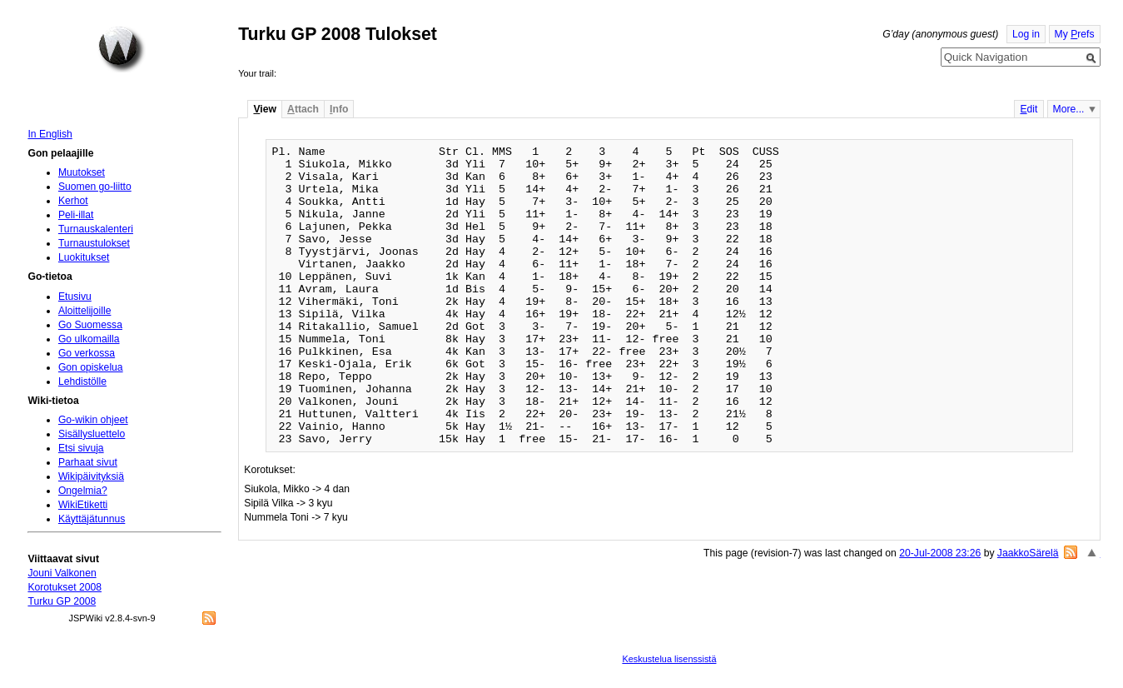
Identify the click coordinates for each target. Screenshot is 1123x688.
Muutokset (81, 172)
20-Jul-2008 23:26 (940, 553)
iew (264, 109)
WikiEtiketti (82, 505)
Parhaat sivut (87, 462)
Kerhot (73, 201)
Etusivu (75, 296)
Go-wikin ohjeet (93, 420)
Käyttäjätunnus (91, 519)
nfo (339, 109)
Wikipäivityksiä (91, 476)
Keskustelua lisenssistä (669, 659)
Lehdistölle (82, 381)
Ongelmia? (82, 490)
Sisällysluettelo (91, 434)
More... (1069, 109)
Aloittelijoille (85, 311)
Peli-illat (76, 215)
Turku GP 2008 (61, 601)
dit (1028, 109)
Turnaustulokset (94, 243)
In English (49, 134)
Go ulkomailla (89, 339)
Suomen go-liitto (95, 186)
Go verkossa (86, 353)
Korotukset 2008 (64, 587)
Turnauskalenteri (95, 229)
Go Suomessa (90, 325)
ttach (303, 109)
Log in (1026, 34)
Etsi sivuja (81, 448)
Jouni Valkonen (61, 573)
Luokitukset (84, 257)
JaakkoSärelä (1028, 553)
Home (121, 49)
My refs (1075, 34)
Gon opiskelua (90, 367)
